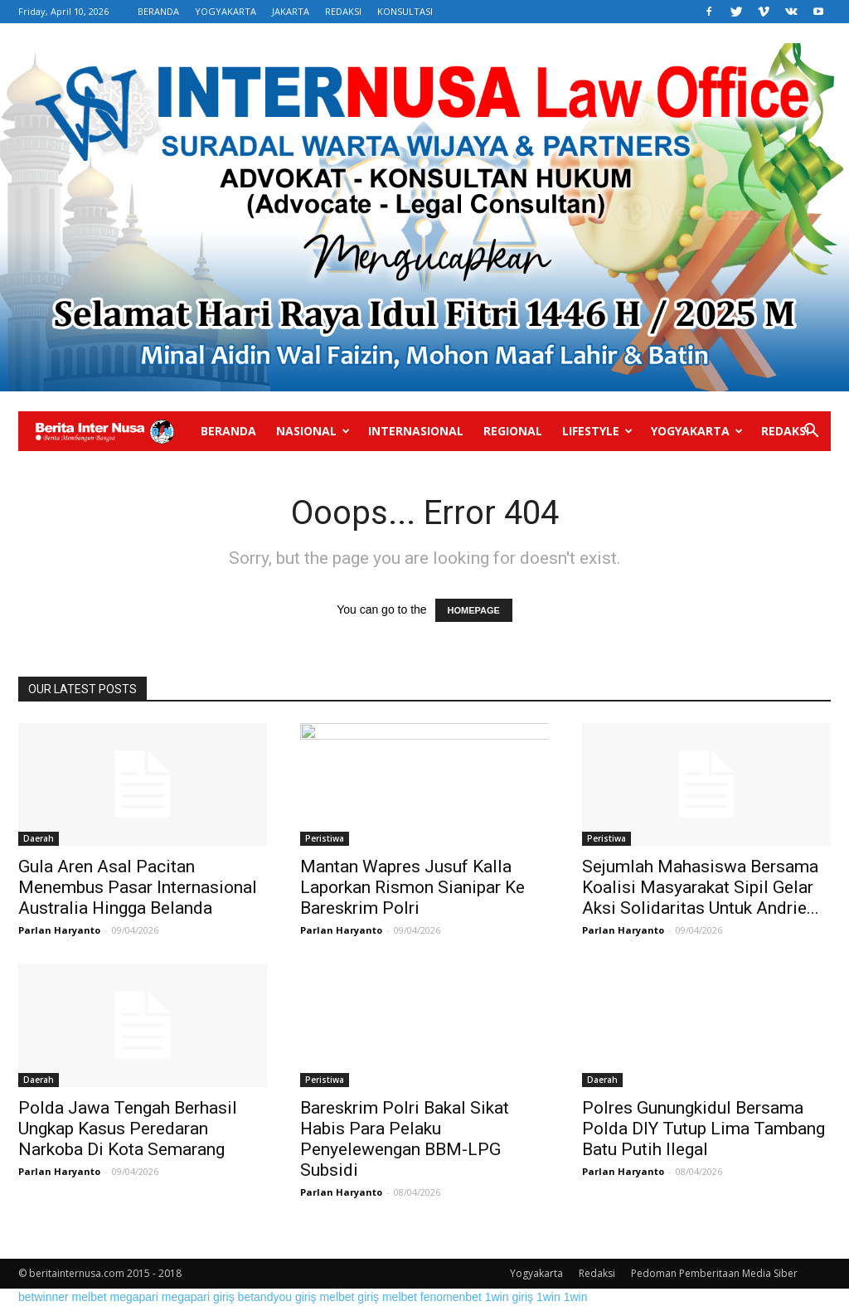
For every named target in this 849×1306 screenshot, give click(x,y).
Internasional (415, 431)
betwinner (43, 1297)
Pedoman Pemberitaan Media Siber (714, 1273)
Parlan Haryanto (59, 930)
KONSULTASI (405, 11)
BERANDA (158, 11)
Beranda (228, 431)
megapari (134, 1297)
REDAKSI (343, 11)
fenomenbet (451, 1297)
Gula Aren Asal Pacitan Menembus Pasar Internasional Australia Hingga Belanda (137, 887)
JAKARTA (290, 11)
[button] (811, 432)
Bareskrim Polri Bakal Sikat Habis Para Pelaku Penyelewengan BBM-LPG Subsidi (404, 1139)
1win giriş (509, 1297)
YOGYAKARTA (225, 11)
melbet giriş (349, 1297)
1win (548, 1297)
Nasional (313, 431)
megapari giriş (198, 1297)
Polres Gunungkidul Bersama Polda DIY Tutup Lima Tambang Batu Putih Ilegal (703, 1128)
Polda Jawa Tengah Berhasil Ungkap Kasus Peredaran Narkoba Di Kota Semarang (127, 1128)
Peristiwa (324, 838)
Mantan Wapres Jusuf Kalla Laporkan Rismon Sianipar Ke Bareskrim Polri (412, 887)
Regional (512, 431)
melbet (89, 1297)
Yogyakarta (697, 431)
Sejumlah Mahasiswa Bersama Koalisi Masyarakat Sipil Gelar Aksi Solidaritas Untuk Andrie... (700, 887)
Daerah (38, 838)
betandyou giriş (277, 1297)
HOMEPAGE (474, 610)
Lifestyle (597, 431)
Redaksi (785, 431)
